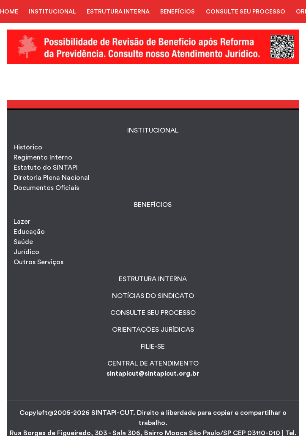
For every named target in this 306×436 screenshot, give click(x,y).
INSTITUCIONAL (52, 12)
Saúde (23, 241)
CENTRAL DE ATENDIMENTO (153, 363)
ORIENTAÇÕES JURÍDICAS (153, 329)
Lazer (22, 221)
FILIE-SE (153, 346)
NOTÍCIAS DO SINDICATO (153, 295)
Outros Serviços (38, 262)
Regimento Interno (43, 157)
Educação (29, 231)
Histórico (28, 147)
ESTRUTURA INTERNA (118, 12)
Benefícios (153, 204)
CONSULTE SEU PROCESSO (245, 12)
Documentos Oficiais (46, 187)
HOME (9, 12)
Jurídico (26, 252)
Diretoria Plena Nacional (52, 177)
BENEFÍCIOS (177, 12)
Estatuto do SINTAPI (46, 167)
